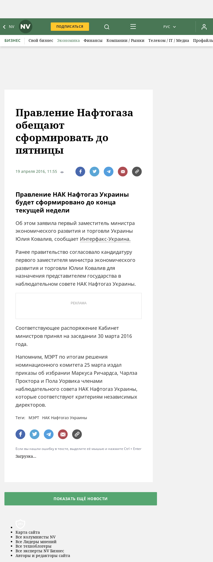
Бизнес (12, 40)
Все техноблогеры (34, 546)
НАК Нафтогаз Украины (64, 417)
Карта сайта (28, 532)
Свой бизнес (41, 40)
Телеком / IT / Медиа (168, 40)
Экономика (68, 40)
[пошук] (106, 27)
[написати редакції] (123, 171)
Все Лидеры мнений (36, 542)
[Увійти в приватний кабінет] (204, 26)
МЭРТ (34, 417)
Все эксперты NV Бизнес (40, 551)
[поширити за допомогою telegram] (108, 171)
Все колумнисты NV (35, 537)
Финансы (93, 40)
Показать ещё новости (81, 498)
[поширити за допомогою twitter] (94, 171)
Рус (166, 26)
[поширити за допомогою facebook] (80, 171)
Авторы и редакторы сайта (43, 555)
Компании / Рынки (125, 40)
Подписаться (69, 26)
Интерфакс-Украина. (105, 239)
